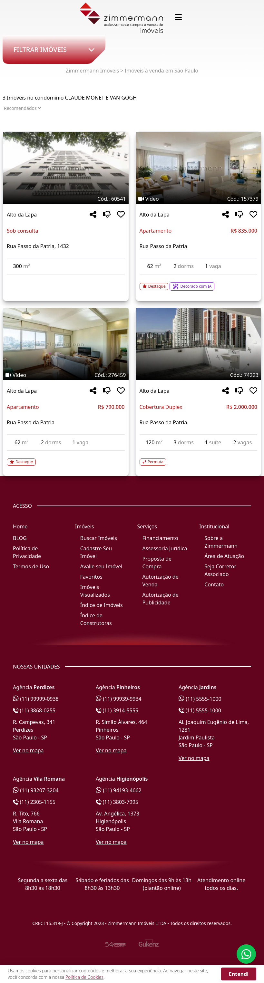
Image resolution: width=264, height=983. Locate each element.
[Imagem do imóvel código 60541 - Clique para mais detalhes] (66, 168)
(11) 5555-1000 (200, 698)
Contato (214, 584)
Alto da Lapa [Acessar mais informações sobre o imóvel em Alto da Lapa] (22, 214)
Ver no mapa (28, 750)
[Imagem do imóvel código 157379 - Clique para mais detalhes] (198, 168)
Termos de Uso (31, 566)
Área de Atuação (224, 556)
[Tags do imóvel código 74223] (198, 375)
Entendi (239, 974)
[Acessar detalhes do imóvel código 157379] (199, 283)
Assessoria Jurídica (164, 548)
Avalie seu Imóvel (101, 566)
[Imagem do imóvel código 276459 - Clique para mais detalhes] (66, 344)
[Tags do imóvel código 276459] (66, 375)
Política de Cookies (84, 977)
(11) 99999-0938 (36, 698)
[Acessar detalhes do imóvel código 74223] (199, 458)
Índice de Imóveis (101, 605)
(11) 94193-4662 (119, 790)
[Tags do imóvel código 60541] (66, 199)
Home (20, 526)
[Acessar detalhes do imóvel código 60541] (66, 278)
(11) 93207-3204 (36, 790)
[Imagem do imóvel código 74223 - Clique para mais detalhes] (198, 344)
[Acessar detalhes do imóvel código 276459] (66, 458)
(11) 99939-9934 (119, 698)
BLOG (20, 538)
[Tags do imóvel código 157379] (198, 199)
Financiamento (160, 538)
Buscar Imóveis (98, 538)
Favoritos (91, 576)
